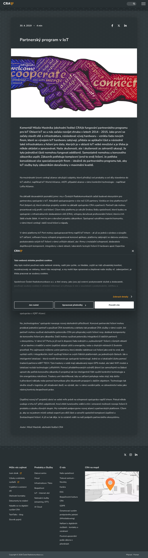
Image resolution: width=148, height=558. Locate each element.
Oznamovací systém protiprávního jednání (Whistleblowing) (69, 514)
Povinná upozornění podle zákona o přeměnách (68, 540)
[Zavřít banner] (133, 251)
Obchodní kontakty (17, 496)
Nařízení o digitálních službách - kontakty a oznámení (69, 527)
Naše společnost (67, 473)
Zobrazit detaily (120, 296)
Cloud (36, 478)
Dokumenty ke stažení (18, 500)
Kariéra (63, 487)
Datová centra (40, 473)
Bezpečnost (39, 488)
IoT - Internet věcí (42, 493)
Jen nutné (34, 305)
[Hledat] (131, 4)
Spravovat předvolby (74, 305)
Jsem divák (15, 473)
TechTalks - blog (16, 514)
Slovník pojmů (15, 519)
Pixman (136, 555)
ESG (61, 492)
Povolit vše (114, 305)
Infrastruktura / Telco (43, 483)
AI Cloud (38, 507)
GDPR (62, 505)
